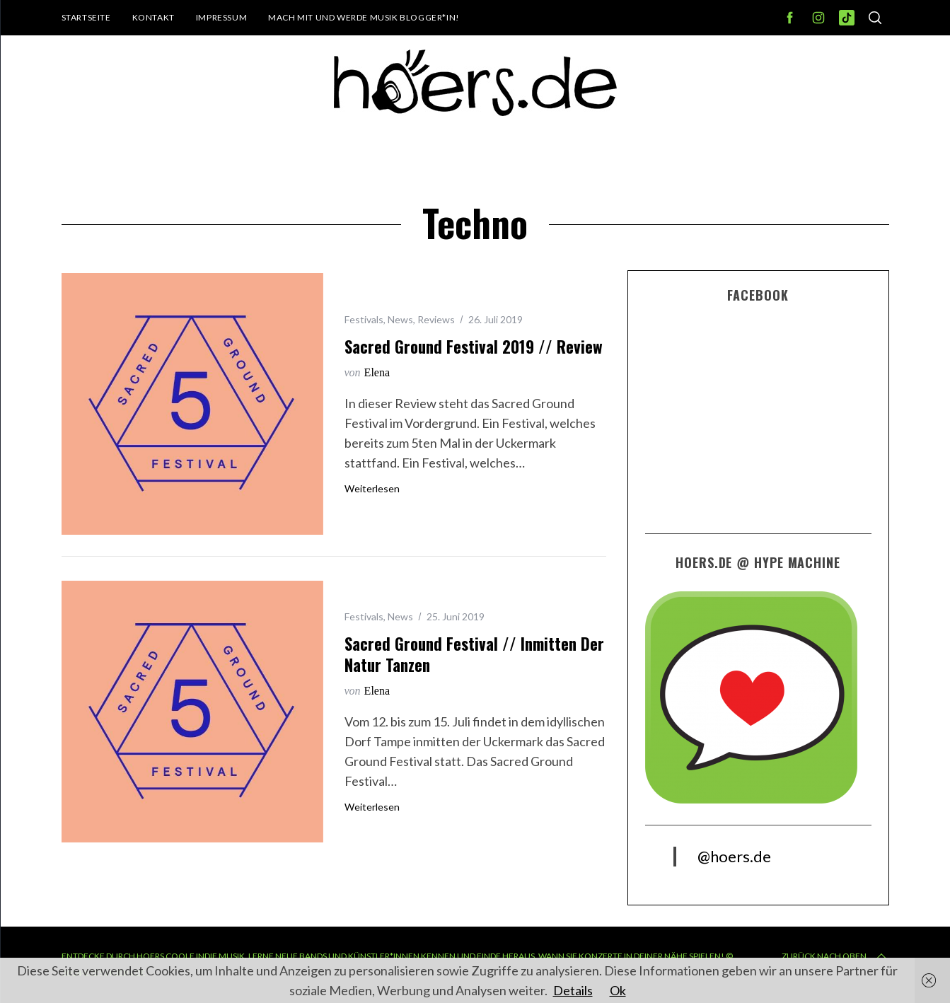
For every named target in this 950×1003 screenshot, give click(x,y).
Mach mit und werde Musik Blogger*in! (364, 17)
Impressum (221, 17)
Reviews (436, 319)
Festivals (363, 319)
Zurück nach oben (835, 956)
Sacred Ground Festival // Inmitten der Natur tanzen (474, 654)
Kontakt (153, 17)
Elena (377, 372)
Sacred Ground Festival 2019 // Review (473, 347)
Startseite (86, 17)
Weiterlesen (372, 488)
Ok (618, 990)
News (400, 319)
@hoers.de (734, 856)
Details (573, 990)
